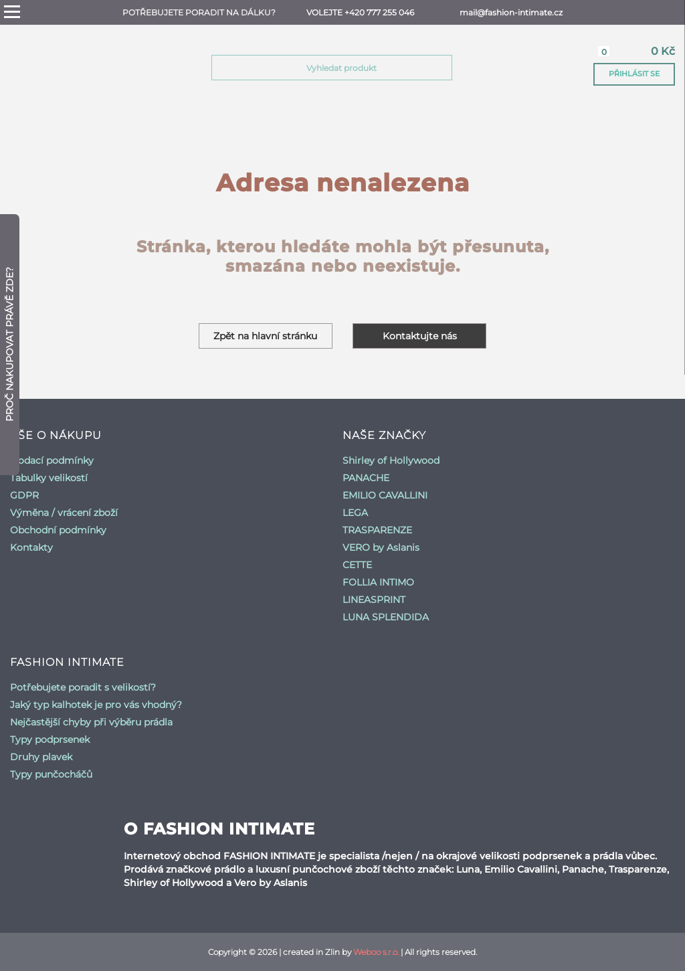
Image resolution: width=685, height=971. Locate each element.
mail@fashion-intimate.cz (511, 12)
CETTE (357, 565)
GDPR (24, 495)
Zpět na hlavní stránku (266, 336)
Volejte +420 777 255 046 (360, 12)
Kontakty (31, 547)
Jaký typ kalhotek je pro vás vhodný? (96, 705)
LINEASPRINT (373, 600)
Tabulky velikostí (49, 478)
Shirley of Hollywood (390, 460)
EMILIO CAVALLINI (384, 495)
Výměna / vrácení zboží (64, 513)
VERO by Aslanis (380, 547)
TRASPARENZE (377, 530)
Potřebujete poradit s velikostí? (83, 687)
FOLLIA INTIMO (378, 582)
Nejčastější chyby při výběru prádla (91, 722)
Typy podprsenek (50, 739)
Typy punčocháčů (51, 774)
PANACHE (365, 478)
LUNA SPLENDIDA (385, 617)
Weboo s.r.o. (376, 952)
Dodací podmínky (52, 460)
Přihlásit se (634, 73)
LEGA (355, 513)
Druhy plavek (41, 757)
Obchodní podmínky (58, 530)
